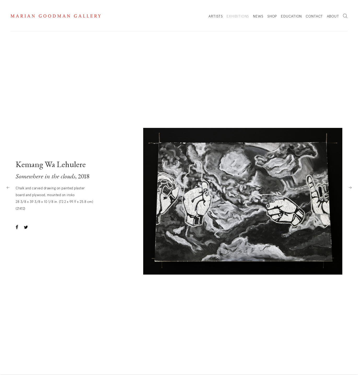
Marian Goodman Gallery (55, 16)
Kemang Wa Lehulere (51, 165)
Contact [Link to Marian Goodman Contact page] (314, 16)
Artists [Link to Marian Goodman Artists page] (216, 16)
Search (345, 16)
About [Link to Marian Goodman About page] (333, 16)
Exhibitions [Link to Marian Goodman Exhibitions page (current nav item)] (238, 16)
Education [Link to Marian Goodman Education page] (291, 16)
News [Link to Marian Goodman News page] (258, 16)
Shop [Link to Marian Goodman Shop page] (272, 18)
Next (350, 187)
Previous (8, 187)
